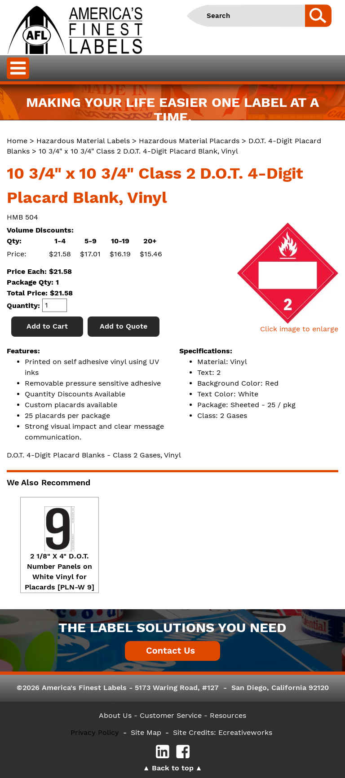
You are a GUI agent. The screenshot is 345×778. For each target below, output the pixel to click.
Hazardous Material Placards (189, 140)
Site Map (146, 732)
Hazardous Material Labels (83, 140)
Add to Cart (47, 326)
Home (17, 140)
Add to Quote (123, 326)
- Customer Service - (171, 715)
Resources (228, 715)
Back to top (173, 768)
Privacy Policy (95, 732)
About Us (115, 715)
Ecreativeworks (245, 732)
